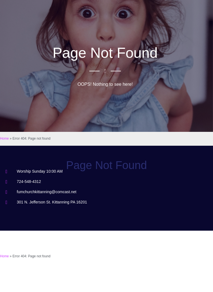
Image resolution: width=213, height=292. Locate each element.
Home (4, 138)
